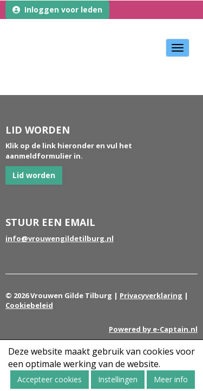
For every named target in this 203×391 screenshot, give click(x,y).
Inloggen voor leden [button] (57, 9)
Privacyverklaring (151, 295)
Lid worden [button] (33, 175)
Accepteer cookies (49, 379)
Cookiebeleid (29, 305)
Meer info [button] (171, 379)
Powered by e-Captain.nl (153, 329)
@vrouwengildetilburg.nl (59, 238)
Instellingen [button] (117, 379)
